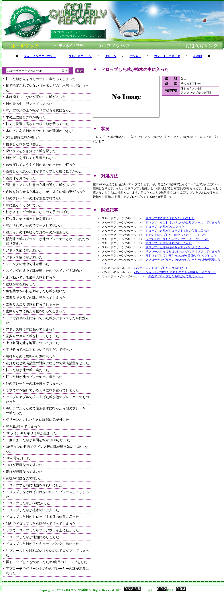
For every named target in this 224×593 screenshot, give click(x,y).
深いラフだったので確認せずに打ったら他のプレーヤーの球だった (47, 411)
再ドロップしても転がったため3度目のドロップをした (46, 562)
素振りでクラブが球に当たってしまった (36, 297)
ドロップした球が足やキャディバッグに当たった (42, 544)
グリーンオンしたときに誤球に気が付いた (37, 419)
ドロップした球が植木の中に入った (32, 510)
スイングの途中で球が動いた (27, 264)
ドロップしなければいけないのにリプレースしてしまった (47, 494)
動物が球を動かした (21, 284)
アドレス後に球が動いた (24, 257)
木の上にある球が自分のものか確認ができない (41, 131)
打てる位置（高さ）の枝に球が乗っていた (37, 124)
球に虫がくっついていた (24, 205)
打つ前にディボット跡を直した (29, 219)
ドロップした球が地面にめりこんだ (32, 537)
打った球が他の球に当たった (27, 370)
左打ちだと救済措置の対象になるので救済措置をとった (47, 363)
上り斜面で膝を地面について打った (32, 343)
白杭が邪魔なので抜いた (24, 465)
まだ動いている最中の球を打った (31, 277)
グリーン (110, 56)
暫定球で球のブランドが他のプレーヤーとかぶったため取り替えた (47, 241)
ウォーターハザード (167, 56)
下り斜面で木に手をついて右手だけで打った (39, 349)
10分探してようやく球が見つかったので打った (41, 164)
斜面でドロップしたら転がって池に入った (175, 276)
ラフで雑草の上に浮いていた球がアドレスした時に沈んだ (47, 320)
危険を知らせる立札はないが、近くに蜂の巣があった (46, 192)
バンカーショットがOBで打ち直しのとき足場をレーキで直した (175, 272)
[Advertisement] (157, 158)
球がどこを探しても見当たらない (31, 158)
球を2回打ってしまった (23, 426)
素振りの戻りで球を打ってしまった (32, 304)
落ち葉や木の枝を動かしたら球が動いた (36, 291)
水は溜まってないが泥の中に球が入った (36, 97)
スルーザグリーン (80, 56)
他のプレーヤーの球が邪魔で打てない (34, 198)
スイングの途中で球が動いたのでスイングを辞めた (44, 270)
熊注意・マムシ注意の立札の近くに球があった (41, 185)
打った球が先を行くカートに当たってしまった (41, 79)
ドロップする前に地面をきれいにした (34, 485)
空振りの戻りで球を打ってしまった (32, 336)
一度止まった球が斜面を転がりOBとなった (38, 440)
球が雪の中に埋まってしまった (29, 104)
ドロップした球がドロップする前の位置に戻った (42, 517)
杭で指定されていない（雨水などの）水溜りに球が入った (47, 88)
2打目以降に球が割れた (23, 137)
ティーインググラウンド (40, 56)
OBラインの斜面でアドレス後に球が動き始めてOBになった (47, 449)
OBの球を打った (18, 458)
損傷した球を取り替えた (24, 144)
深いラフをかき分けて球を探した (31, 151)
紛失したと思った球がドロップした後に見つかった (44, 171)
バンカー (135, 56)
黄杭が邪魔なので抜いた (24, 478)
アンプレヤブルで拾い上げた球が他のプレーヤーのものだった (47, 399)
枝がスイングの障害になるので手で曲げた (37, 212)
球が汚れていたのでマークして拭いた (34, 225)
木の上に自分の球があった (26, 117)
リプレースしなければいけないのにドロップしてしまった (47, 553)
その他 (197, 56)
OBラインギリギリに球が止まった (31, 433)
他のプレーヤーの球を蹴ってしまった (34, 383)
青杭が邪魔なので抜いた (24, 472)
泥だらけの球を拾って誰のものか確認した (37, 232)
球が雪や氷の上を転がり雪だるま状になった (39, 110)
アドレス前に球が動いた (24, 250)
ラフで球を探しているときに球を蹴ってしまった (42, 390)
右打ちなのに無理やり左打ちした (31, 356)
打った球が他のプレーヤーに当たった (34, 377)
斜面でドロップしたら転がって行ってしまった (41, 523)
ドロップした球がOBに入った (28, 503)
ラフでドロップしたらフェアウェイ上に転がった (42, 530)
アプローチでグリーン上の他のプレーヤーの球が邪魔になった (47, 571)
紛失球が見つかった (21, 178)
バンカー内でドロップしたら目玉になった (161, 268)
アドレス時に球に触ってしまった (31, 329)
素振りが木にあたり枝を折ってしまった (36, 311)
